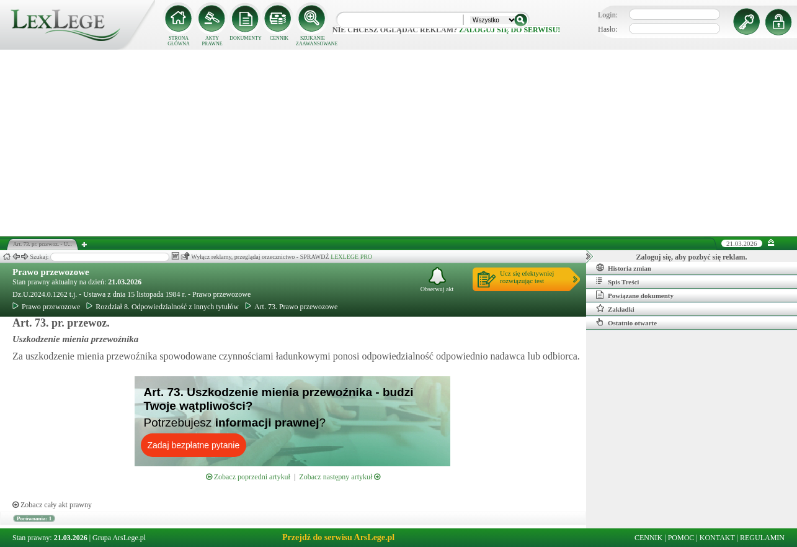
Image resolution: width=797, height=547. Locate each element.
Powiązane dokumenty (635, 295)
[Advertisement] (399, 143)
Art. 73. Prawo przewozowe (291, 306)
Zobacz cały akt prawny (52, 504)
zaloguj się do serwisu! (509, 29)
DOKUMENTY (245, 38)
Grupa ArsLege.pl (119, 537)
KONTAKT (717, 537)
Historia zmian (623, 267)
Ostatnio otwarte (626, 322)
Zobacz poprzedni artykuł (248, 476)
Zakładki (615, 308)
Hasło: (607, 29)
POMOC (681, 537)
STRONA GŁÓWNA (178, 41)
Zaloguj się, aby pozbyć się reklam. (691, 257)
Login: (608, 15)
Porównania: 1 (34, 518)
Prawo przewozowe (50, 272)
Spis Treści (617, 281)
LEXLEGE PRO (351, 256)
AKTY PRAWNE (212, 41)
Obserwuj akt (437, 279)
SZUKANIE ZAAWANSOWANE (312, 41)
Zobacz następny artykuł (339, 476)
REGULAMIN (762, 537)
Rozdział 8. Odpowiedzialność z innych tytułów (162, 306)
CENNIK (279, 38)
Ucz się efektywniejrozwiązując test (527, 276)
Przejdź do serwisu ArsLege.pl (338, 537)
